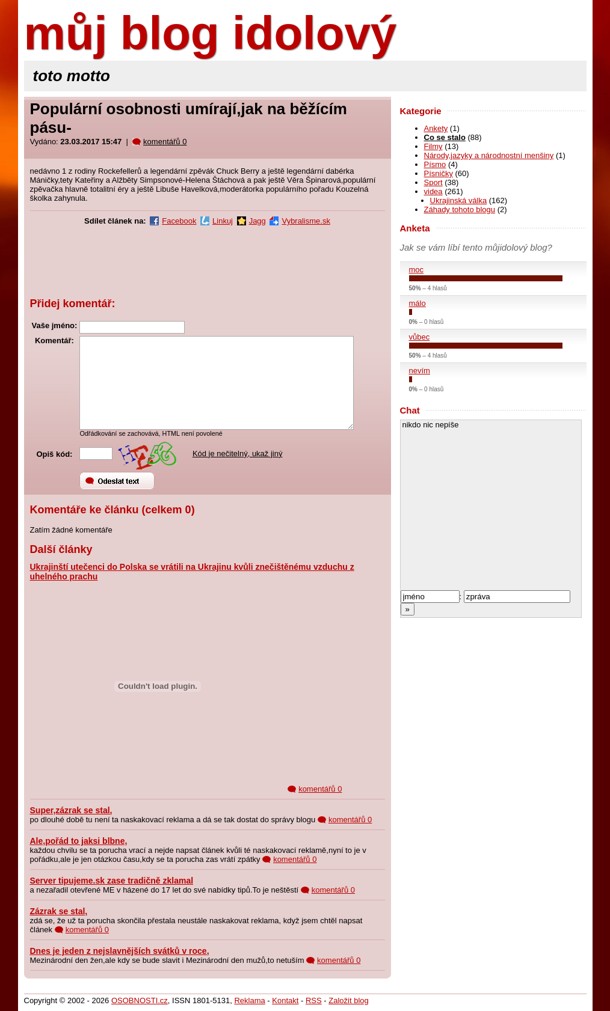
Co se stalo (445, 137)
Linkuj (222, 220)
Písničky (438, 173)
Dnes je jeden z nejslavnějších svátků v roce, (119, 951)
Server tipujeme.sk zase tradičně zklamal (112, 880)
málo (417, 303)
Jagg (257, 220)
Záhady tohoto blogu (460, 209)
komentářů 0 (164, 141)
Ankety (436, 128)
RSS (314, 1000)
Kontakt (285, 1000)
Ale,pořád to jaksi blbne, (79, 841)
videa (433, 191)
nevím (419, 370)
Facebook (179, 220)
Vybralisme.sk (306, 220)
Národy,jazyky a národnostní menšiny (489, 155)
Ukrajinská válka (458, 200)
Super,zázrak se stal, (71, 810)
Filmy (433, 146)
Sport (433, 182)
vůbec (419, 336)
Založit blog (348, 1000)
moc (416, 269)
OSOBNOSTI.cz (139, 1000)
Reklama (249, 1000)
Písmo (435, 164)
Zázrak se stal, (59, 911)
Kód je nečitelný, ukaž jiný (238, 453)
